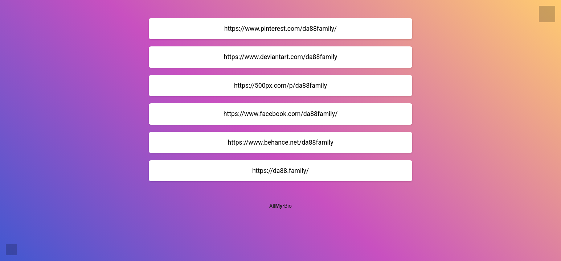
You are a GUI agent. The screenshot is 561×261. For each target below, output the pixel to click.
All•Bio (280, 206)
